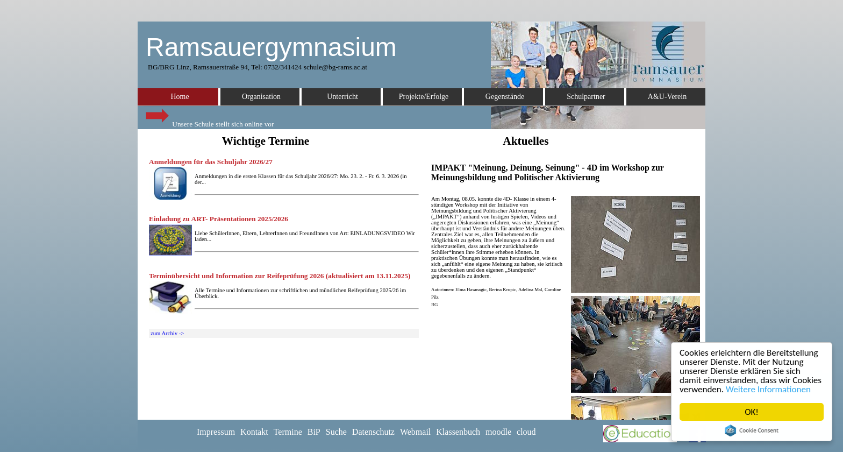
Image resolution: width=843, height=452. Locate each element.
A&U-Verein (667, 97)
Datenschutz (373, 431)
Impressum (216, 431)
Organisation (261, 97)
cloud (526, 431)
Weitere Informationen (768, 389)
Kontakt (254, 431)
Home (179, 97)
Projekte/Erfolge (424, 97)
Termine (288, 431)
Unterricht (342, 97)
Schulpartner (586, 97)
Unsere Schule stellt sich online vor (209, 121)
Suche (336, 431)
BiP (314, 431)
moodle (498, 431)
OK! (752, 412)
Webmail (415, 431)
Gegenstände (504, 97)
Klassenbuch (458, 431)
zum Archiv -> (167, 333)
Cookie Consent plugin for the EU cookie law (751, 430)
